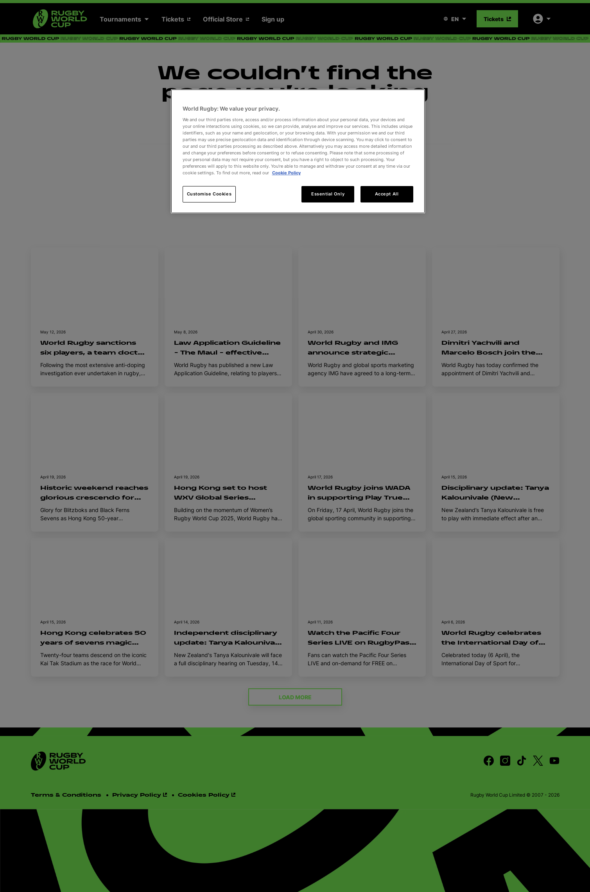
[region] (298, 151)
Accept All (387, 194)
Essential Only (327, 194)
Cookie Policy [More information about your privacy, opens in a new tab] (286, 173)
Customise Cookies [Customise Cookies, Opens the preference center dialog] (209, 194)
